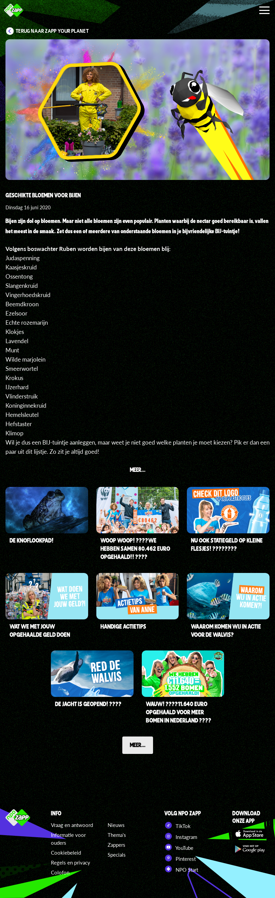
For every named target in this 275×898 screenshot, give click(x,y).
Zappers (116, 845)
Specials (117, 855)
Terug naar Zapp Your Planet (52, 31)
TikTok (177, 825)
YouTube (178, 847)
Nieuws (116, 825)
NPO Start (181, 869)
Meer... (138, 744)
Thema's (117, 835)
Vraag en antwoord (72, 825)
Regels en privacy (70, 862)
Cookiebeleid (66, 853)
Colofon (60, 872)
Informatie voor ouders (68, 839)
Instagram (180, 836)
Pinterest (180, 858)
